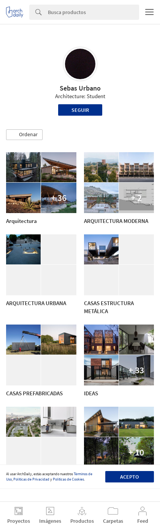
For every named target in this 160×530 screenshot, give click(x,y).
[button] (24, 134)
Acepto (129, 476)
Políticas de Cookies (68, 479)
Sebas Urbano (80, 88)
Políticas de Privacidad (31, 479)
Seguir (80, 110)
